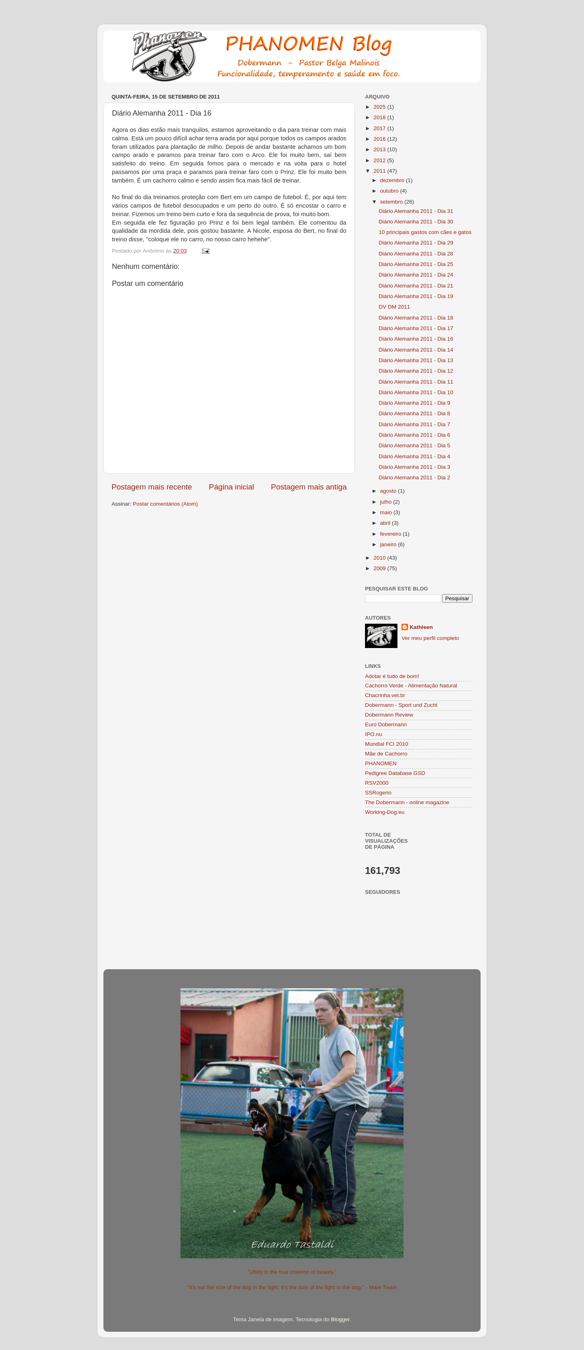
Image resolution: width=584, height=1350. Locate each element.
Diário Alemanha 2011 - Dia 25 (416, 264)
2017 (380, 128)
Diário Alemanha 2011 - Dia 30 (416, 222)
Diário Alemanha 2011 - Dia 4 (414, 456)
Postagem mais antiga (309, 487)
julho (386, 502)
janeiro (389, 544)
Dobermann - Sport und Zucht (401, 705)
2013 (380, 149)
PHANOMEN (381, 763)
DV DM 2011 (394, 307)
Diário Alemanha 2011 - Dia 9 (414, 403)
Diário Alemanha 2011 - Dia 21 (416, 286)
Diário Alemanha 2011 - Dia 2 (414, 477)
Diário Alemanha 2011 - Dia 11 (416, 382)
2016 (380, 139)
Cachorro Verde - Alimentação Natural (411, 686)
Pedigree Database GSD (395, 773)
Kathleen (421, 627)
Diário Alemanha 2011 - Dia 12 (416, 371)
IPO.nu (373, 734)
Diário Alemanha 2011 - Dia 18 (416, 318)
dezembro (393, 180)
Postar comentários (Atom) (165, 504)
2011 (380, 171)
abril (386, 523)
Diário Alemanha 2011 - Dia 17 (416, 328)
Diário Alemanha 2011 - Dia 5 (414, 445)
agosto (389, 491)
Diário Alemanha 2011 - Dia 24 (416, 275)
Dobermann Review (389, 715)
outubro (390, 191)
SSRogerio (378, 793)
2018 (380, 117)
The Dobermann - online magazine (407, 802)
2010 (380, 558)
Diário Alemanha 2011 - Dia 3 (414, 467)
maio (386, 512)
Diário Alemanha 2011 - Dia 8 (414, 413)
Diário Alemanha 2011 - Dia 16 (416, 339)
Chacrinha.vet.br (385, 695)
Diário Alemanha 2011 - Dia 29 (416, 243)
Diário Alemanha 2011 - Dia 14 (416, 350)
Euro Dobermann (386, 724)
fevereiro (391, 534)
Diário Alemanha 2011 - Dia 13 (416, 360)
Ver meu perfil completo (430, 638)
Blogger (340, 1319)
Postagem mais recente (152, 487)
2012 (380, 160)
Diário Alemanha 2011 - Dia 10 (416, 392)
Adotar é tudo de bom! (392, 676)
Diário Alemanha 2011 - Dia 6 (414, 435)
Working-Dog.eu (384, 812)
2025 (380, 107)
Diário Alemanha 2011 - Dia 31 (416, 211)
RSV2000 (377, 783)
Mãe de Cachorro (386, 754)
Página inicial (231, 487)
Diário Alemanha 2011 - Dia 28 (416, 254)
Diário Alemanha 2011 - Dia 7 (414, 424)
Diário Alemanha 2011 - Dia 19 (416, 296)
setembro (392, 202)
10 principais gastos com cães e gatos (425, 232)
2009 (380, 568)
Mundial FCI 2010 (386, 744)
